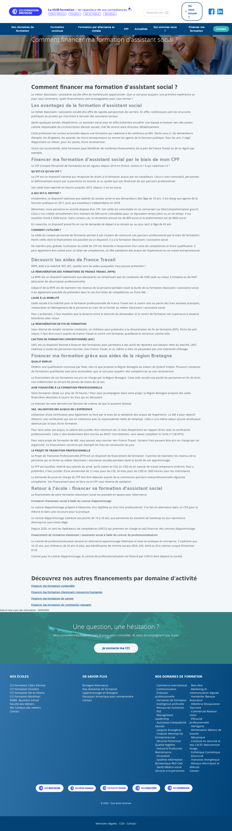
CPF (126, 29)
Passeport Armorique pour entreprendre (107, 696)
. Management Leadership (164, 717)
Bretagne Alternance (95, 685)
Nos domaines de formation (22, 28)
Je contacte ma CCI (116, 648)
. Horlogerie (197, 726)
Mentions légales (106, 823)
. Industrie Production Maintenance (168, 750)
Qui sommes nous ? (165, 28)
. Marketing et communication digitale (204, 691)
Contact (221, 29)
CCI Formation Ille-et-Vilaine (27, 693)
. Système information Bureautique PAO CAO (169, 761)
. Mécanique (197, 737)
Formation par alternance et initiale (96, 28)
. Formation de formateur (171, 700)
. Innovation (162, 756)
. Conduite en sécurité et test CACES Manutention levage (205, 744)
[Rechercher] (156, 13)
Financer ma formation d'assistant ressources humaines (66, 592)
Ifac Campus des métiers (25, 707)
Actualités (141, 29)
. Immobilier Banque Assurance (202, 698)
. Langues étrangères (168, 730)
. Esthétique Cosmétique (205, 752)
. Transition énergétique (205, 759)
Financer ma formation (196, 28)
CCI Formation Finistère (24, 689)
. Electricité (196, 756)
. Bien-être (196, 685)
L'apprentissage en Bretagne (100, 693)
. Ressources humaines (169, 707)
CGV (121, 823)
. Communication (165, 689)
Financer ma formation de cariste (52, 598)
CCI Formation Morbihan (25, 696)
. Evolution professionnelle (164, 694)
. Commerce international (171, 685)
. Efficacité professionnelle (199, 720)
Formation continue (57, 28)
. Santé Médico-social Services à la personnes (170, 769)
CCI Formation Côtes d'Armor (28, 685)
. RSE (158, 711)
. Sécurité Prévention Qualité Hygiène (168, 743)
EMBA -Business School (24, 700)
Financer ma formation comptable (53, 586)
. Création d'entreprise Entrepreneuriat (169, 735)
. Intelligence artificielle (169, 704)
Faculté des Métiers (22, 704)
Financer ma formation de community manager (61, 604)
